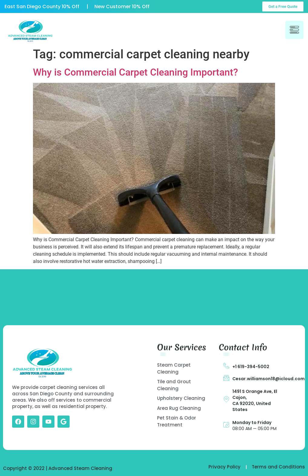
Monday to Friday (251, 422)
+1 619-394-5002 (250, 367)
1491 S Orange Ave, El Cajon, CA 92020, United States (254, 400)
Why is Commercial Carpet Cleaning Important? (135, 72)
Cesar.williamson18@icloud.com (268, 379)
